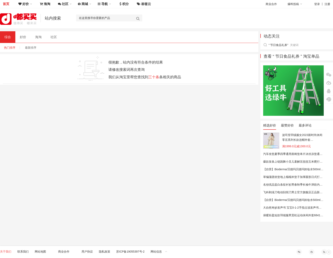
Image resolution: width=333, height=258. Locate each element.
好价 (25, 4)
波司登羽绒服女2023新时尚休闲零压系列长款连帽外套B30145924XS (302, 137)
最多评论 (305, 125)
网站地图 (40, 251)
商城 (84, 4)
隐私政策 (104, 251)
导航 (104, 4)
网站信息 (159, 251)
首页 (6, 4)
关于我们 (5, 251)
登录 (317, 4)
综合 (7, 37)
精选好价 (269, 125)
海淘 (45, 4)
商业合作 (271, 4)
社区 (65, 4)
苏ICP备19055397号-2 (130, 251)
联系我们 (23, 251)
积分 (124, 4)
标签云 (144, 4)
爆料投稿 (295, 4)
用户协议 (87, 251)
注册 (327, 4)
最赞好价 (287, 125)
